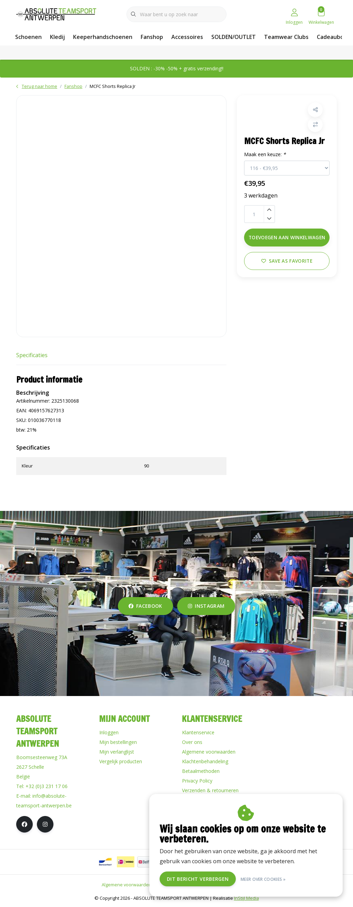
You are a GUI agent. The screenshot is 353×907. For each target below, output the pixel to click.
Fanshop (152, 37)
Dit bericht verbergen (198, 879)
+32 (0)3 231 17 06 (47, 786)
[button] (314, 110)
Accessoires (187, 37)
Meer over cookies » (263, 879)
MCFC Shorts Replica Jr (112, 86)
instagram (206, 606)
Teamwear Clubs (286, 37)
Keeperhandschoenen (102, 37)
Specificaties (32, 355)
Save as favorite (286, 262)
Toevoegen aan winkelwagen (287, 238)
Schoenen (28, 37)
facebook (145, 606)
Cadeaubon (332, 37)
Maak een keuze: (266, 155)
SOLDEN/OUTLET (233, 37)
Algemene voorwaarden (126, 884)
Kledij (57, 37)
